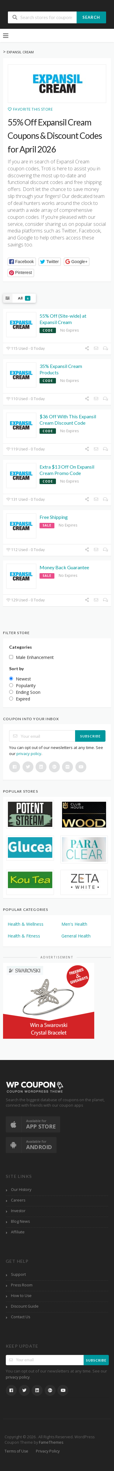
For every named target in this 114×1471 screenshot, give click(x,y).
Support (18, 1274)
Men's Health (74, 924)
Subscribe (90, 736)
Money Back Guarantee (64, 567)
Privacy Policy (48, 1451)
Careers (18, 1200)
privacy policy (28, 753)
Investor (18, 1210)
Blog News (20, 1221)
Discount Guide (25, 1306)
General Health (76, 936)
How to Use (21, 1295)
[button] (22, 262)
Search (91, 17)
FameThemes (51, 1442)
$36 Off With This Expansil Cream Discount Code (68, 419)
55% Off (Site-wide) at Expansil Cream (63, 319)
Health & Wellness (25, 924)
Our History (21, 1189)
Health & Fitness (24, 936)
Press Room (22, 1285)
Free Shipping (54, 517)
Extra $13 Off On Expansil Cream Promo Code (67, 470)
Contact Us (20, 1316)
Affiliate (18, 1232)
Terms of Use (16, 1451)
